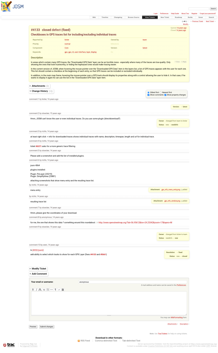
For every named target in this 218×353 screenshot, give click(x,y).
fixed (65, 30)
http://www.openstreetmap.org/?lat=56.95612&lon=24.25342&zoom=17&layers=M (134, 222)
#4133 (35, 30)
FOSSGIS (158, 348)
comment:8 (34, 217)
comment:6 (34, 160)
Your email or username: (42, 282)
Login (156, 13)
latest (145, 48)
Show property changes (176, 95)
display (94, 52)
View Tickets (150, 17)
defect (56, 30)
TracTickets (162, 338)
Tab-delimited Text (131, 345)
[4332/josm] (38, 250)
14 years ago (181, 30)
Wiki (94, 17)
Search (211, 17)
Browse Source (133, 17)
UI (73, 52)
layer (88, 52)
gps (69, 52)
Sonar (201, 17)
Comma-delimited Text (106, 345)
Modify (185, 24)
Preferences (164, 13)
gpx (66, 52)
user (76, 52)
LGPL (208, 350)
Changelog (118, 17)
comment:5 (34, 150)
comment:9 (34, 227)
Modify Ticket (39, 268)
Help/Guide (175, 13)
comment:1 (34, 99)
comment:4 (34, 141)
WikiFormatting (177, 322)
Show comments (157, 95)
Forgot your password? (208, 13)
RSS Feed (85, 345)
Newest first (167, 92)
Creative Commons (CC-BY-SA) (160, 350)
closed (46, 30)
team (145, 40)
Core (66, 48)
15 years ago (55, 113)
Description (184, 328)
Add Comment (39, 273)
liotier (67, 40)
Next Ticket (210, 21)
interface (82, 52)
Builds (190, 17)
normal (67, 44)
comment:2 (34, 113)
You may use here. (173, 322)
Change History (42, 91)
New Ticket (165, 17)
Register (194, 13)
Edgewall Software (29, 350)
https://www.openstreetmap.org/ (204, 348)
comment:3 (34, 131)
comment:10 (34, 245)
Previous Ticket (197, 21)
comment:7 (34, 207)
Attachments (40, 85)
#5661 (103, 254)
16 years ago (182, 28)
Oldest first (154, 92)
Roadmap (178, 17)
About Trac (185, 13)
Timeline (105, 17)
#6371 (39, 146)
